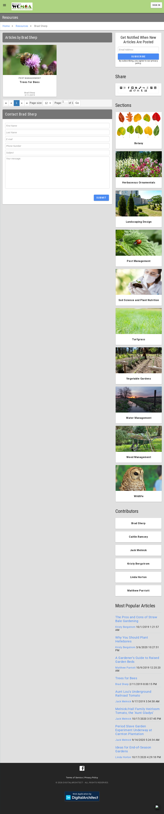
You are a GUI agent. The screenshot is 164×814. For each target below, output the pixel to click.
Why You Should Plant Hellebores (131, 639)
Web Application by (82, 796)
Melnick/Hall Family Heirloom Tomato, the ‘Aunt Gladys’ (137, 711)
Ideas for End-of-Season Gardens (133, 749)
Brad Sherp (122, 684)
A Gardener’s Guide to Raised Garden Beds (137, 660)
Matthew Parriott (125, 667)
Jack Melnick (123, 701)
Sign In (156, 5)
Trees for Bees (126, 678)
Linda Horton (123, 757)
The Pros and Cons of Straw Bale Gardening (136, 619)
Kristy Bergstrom (125, 626)
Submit (101, 197)
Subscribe (138, 56)
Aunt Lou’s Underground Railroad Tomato (133, 693)
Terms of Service (74, 777)
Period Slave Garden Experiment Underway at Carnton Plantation (133, 730)
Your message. (57, 173)
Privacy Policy (91, 777)
